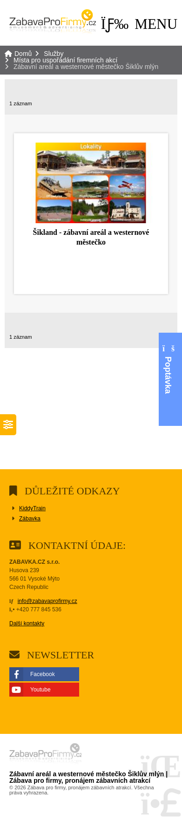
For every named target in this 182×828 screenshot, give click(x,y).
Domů (52, 22)
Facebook (42, 674)
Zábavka (29, 518)
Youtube (40, 689)
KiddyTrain (32, 508)
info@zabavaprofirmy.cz (47, 601)
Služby (53, 53)
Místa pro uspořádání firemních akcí (65, 60)
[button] (139, 23)
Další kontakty (26, 623)
